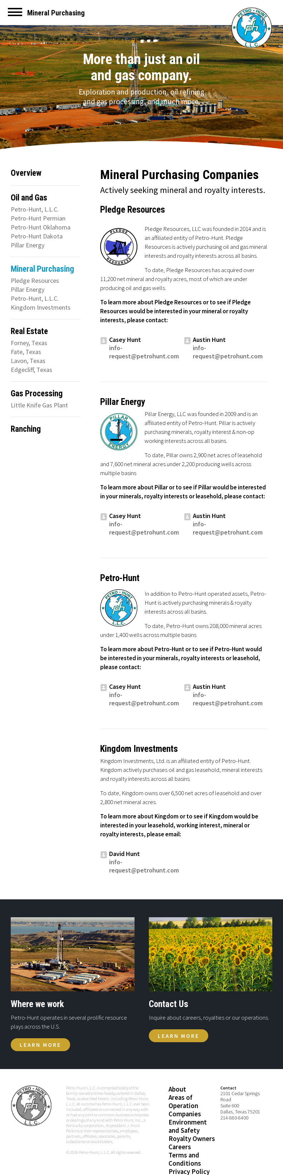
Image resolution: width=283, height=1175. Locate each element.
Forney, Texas (29, 343)
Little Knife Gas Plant (39, 405)
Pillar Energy (27, 245)
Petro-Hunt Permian (38, 218)
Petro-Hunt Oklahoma (40, 227)
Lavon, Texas (28, 361)
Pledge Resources (35, 280)
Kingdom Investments (40, 307)
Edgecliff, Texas (31, 370)
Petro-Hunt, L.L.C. (35, 209)
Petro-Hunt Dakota (37, 236)
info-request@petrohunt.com (144, 352)
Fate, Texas (26, 352)
